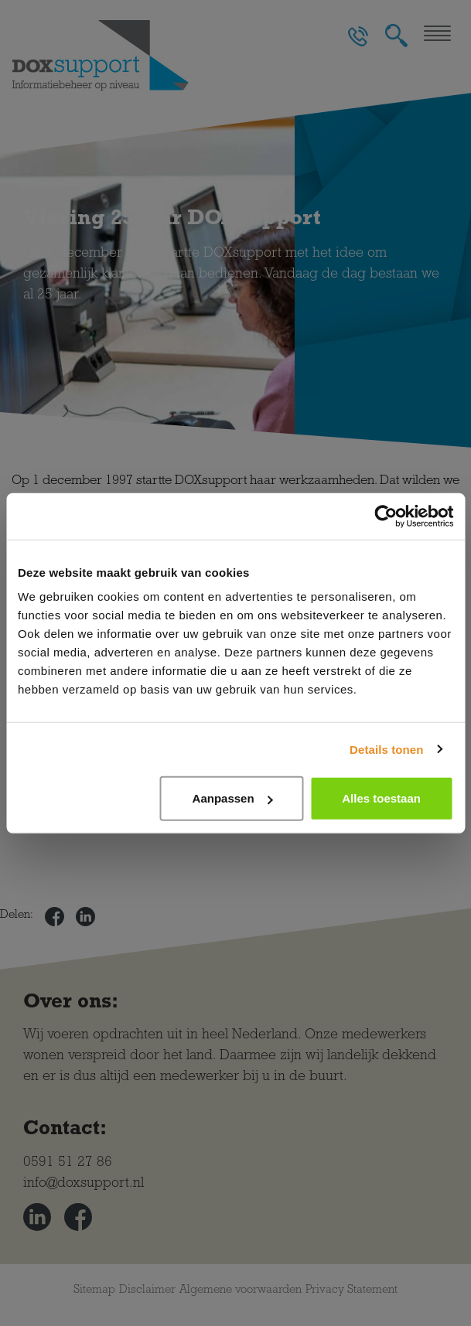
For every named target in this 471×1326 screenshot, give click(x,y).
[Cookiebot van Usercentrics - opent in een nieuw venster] (385, 515)
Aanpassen (233, 798)
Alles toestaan (381, 798)
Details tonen (386, 748)
